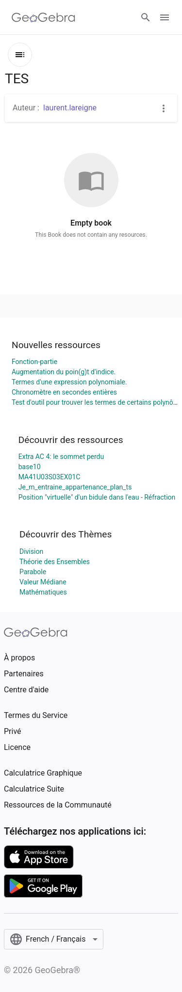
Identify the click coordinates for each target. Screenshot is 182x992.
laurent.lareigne (70, 107)
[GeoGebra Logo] (43, 17)
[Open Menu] (164, 17)
